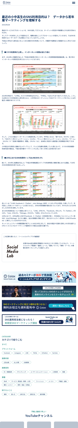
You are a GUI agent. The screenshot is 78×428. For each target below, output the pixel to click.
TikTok (35, 353)
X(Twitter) (45, 353)
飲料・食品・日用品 (24, 385)
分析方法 (22, 394)
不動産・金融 (63, 381)
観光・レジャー (8, 385)
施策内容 (5, 358)
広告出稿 (6, 362)
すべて (4, 344)
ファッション (40, 381)
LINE (27, 353)
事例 (5, 394)
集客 (63, 372)
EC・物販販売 (8, 372)
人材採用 (55, 372)
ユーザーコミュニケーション (39, 372)
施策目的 (5, 367)
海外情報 (42, 394)
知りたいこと (7, 390)
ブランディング (21, 372)
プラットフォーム (8, 349)
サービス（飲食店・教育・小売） (21, 381)
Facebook (7, 353)
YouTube (55, 353)
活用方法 (32, 394)
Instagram (18, 353)
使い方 (13, 394)
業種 (3, 377)
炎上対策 (16, 362)
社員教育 (26, 362)
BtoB (5, 381)
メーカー (51, 381)
